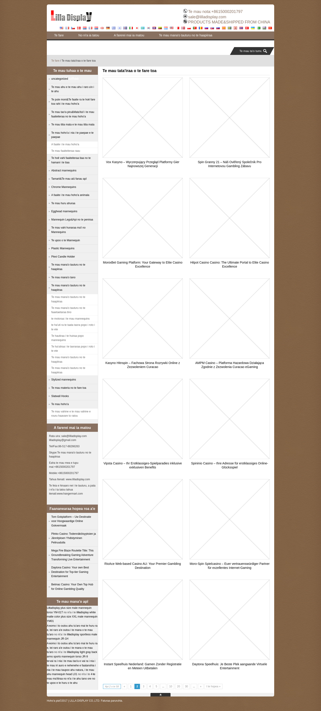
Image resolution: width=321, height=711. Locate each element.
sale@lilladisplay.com (207, 17)
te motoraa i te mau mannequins (70, 318)
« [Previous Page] (124, 686)
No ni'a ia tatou (88, 35)
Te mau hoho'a (60, 404)
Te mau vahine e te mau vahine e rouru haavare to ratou (71, 414)
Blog (156, 43)
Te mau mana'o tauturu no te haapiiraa (185, 35)
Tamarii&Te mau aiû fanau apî (69, 178)
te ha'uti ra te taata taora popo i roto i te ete (73, 327)
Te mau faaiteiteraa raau (65, 150)
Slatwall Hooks (60, 396)
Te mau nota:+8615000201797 (215, 11)
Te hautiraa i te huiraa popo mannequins (67, 338)
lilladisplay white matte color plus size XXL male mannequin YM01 (72, 617)
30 (186, 686)
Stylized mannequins (63, 379)
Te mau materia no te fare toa (68, 387)
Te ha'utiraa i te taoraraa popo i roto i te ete (73, 349)
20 (178, 686)
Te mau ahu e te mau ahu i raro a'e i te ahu (72, 89)
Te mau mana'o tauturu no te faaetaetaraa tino (68, 310)
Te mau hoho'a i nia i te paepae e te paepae (72, 135)
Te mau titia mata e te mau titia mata (72, 124)
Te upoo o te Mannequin (65, 240)
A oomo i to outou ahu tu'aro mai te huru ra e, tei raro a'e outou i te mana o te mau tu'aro (72, 630)
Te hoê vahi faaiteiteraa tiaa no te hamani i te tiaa (71, 160)
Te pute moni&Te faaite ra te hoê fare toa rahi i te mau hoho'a (96, 43)
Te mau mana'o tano (63, 277)
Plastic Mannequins (62, 248)
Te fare (59, 35)
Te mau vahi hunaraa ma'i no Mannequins (68, 230)
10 (170, 686)
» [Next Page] (201, 686)
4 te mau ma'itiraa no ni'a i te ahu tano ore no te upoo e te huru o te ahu (71, 678)
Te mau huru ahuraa (63, 203)
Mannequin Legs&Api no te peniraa (72, 219)
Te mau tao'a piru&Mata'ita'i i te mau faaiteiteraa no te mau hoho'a (72, 114)
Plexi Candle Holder (63, 256)
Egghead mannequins (64, 211)
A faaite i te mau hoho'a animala (70, 195)
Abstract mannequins (63, 170)
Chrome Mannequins (63, 187)
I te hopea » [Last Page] (213, 686)
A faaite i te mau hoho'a (65, 144)
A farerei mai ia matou (129, 35)
